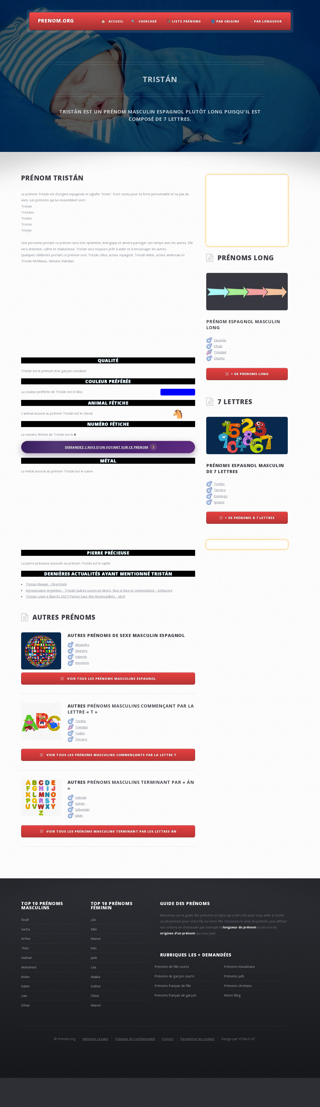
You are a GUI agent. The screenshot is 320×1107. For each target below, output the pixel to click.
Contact (168, 1068)
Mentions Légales (95, 1068)
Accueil (115, 21)
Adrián (80, 832)
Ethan (25, 1034)
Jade (94, 986)
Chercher (147, 21)
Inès (94, 977)
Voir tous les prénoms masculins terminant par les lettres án (111, 860)
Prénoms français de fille (172, 1014)
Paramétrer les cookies (197, 1068)
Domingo (221, 496)
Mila (94, 958)
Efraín (218, 346)
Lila (93, 948)
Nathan (26, 986)
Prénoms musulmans (239, 995)
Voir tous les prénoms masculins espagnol (111, 708)
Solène (95, 1015)
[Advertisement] (108, 510)
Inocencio (82, 692)
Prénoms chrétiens (238, 1014)
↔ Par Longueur (266, 21)
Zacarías (220, 340)
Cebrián (80, 826)
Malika (95, 1006)
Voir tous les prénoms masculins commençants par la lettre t (110, 784)
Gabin (25, 1015)
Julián (79, 844)
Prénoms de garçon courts (174, 1005)
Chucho (219, 358)
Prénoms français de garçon (175, 1024)
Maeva (95, 967)
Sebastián (82, 838)
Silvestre (81, 680)
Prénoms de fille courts (171, 995)
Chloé (95, 1024)
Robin (25, 1006)
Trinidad (81, 756)
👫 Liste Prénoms (184, 21)
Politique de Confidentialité (135, 1068)
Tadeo (80, 762)
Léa (93, 996)
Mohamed (28, 996)
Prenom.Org (56, 20)
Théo (25, 977)
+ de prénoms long (250, 374)
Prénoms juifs (234, 1005)
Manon (96, 1034)
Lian (24, 1024)
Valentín (81, 686)
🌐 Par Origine (225, 21)
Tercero (81, 768)
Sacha (25, 958)
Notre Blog (232, 1024)
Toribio (80, 750)
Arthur (26, 967)
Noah (25, 948)
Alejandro (82, 673)
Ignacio (219, 502)
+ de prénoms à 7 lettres (250, 518)
